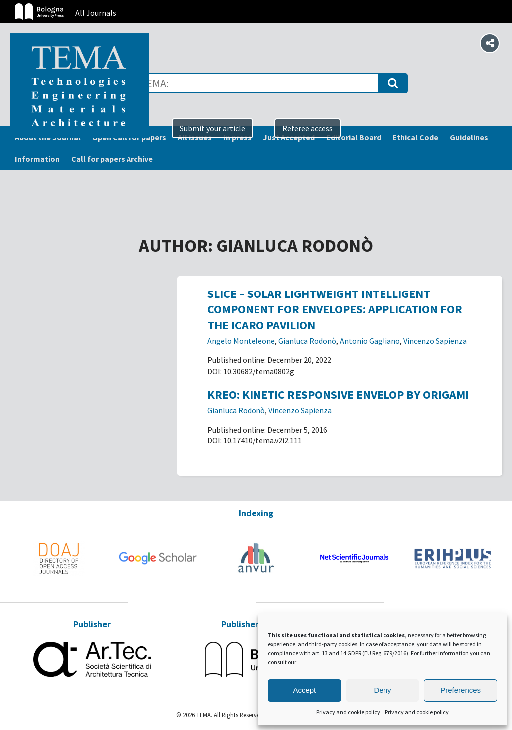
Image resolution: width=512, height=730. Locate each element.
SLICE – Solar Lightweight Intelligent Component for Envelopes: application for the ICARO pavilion (334, 309)
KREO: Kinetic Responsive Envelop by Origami (338, 394)
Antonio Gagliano (370, 341)
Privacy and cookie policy (348, 712)
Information (37, 159)
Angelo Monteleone (241, 341)
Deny (382, 690)
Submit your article (212, 128)
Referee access (307, 128)
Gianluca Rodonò (307, 341)
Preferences (460, 690)
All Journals (95, 13)
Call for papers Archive (112, 159)
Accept (304, 690)
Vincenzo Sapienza (435, 341)
